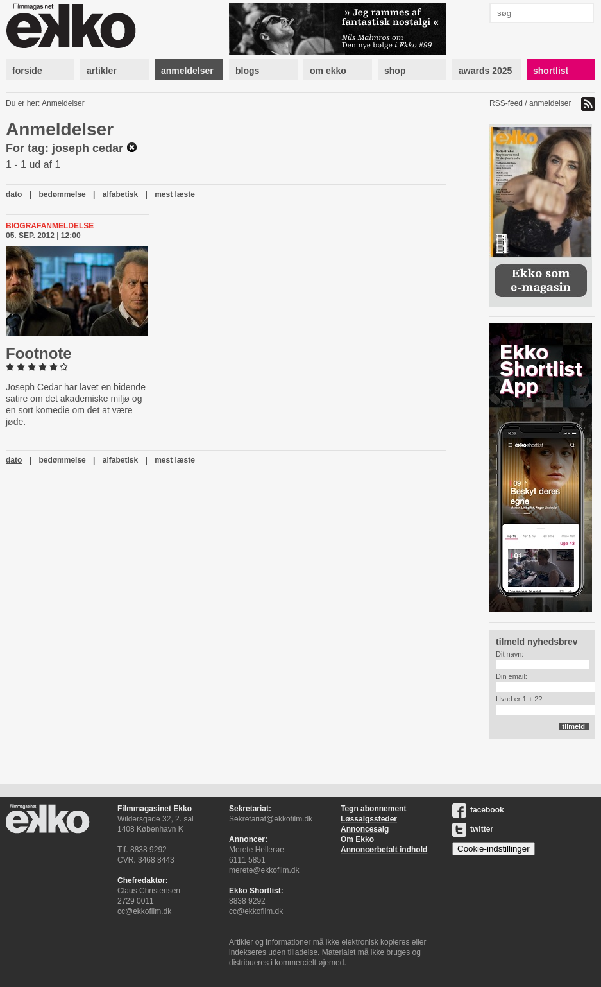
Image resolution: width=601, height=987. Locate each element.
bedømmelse (61, 194)
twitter (472, 829)
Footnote (39, 353)
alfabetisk (120, 194)
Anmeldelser (63, 103)
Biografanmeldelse (50, 225)
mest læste (175, 194)
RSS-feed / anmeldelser (530, 103)
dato (14, 194)
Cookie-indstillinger (493, 849)
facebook (478, 809)
